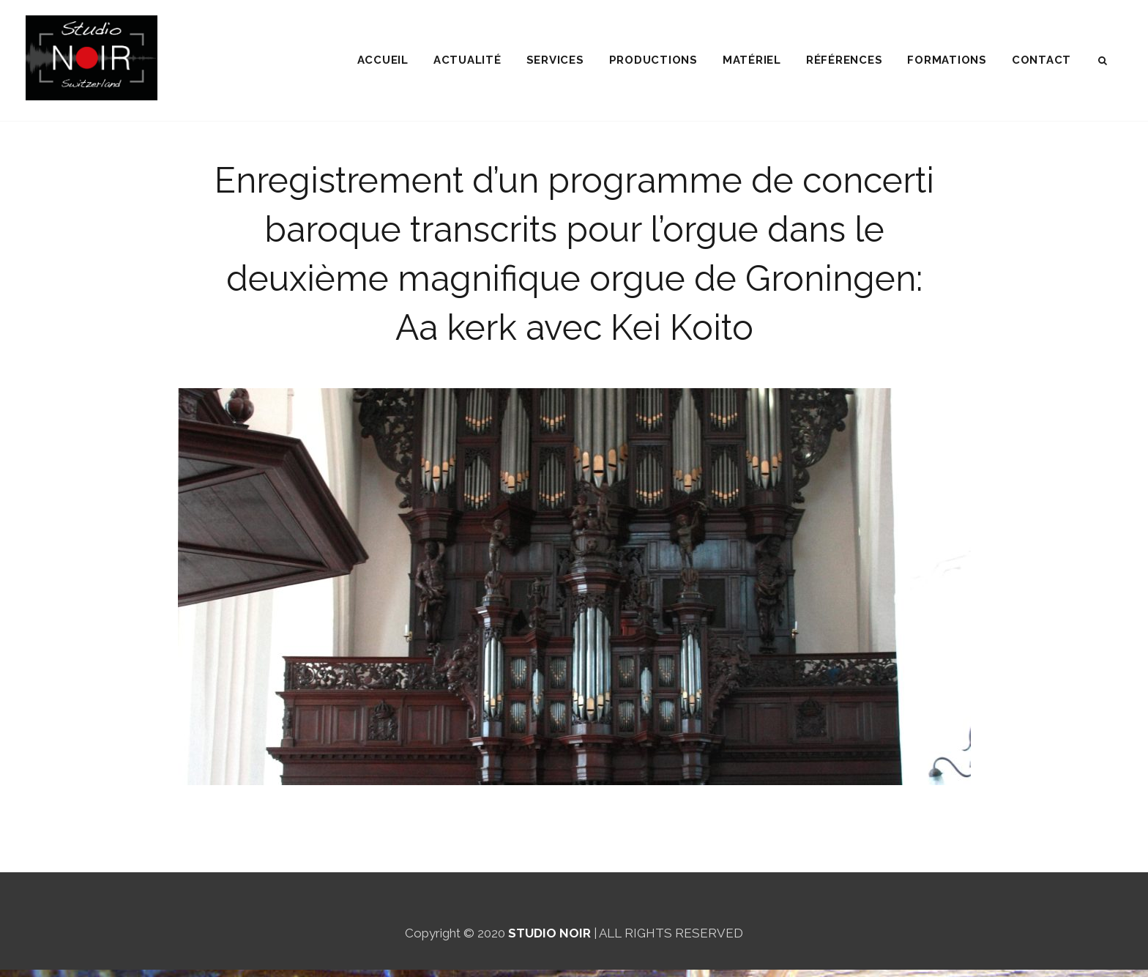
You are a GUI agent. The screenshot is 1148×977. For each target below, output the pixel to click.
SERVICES (555, 60)
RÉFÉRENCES (844, 60)
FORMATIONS (947, 60)
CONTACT (1041, 60)
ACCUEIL (383, 60)
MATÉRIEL (752, 60)
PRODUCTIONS (653, 60)
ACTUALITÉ (467, 60)
